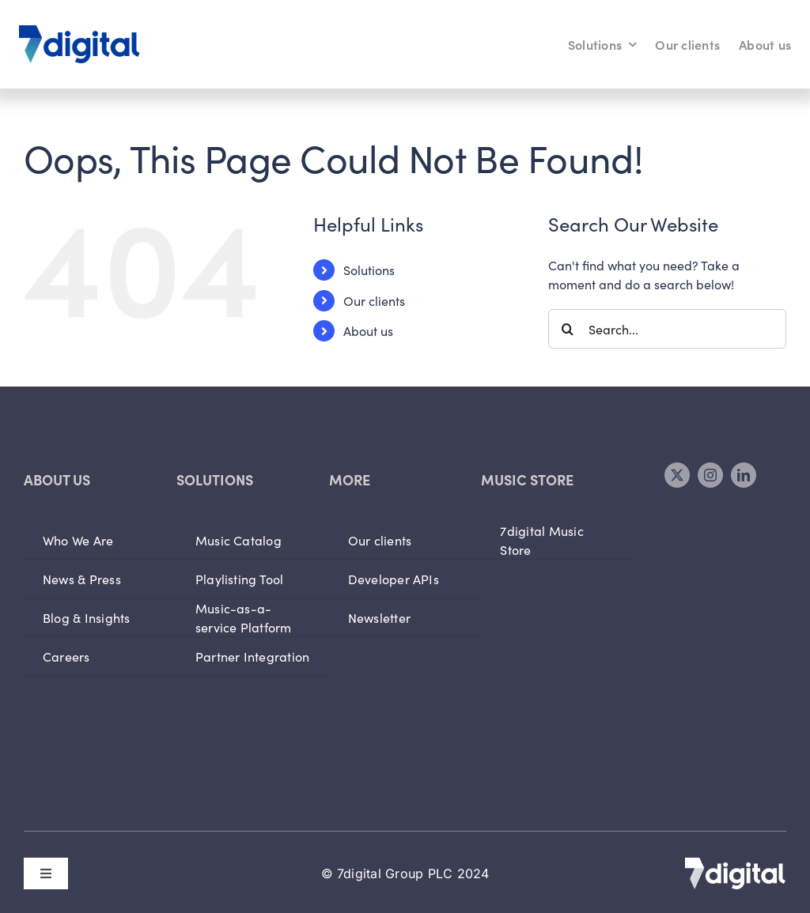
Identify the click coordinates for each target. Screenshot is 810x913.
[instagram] (710, 475)
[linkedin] (743, 475)
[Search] (568, 329)
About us (368, 330)
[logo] (80, 31)
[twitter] (677, 475)
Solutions (369, 269)
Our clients (374, 300)
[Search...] (667, 329)
